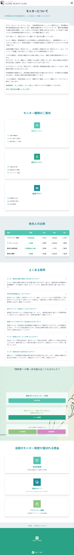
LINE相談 (22, 432)
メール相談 (37, 417)
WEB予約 (37, 400)
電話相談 (51, 432)
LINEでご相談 (37, 538)
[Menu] (71, 2)
